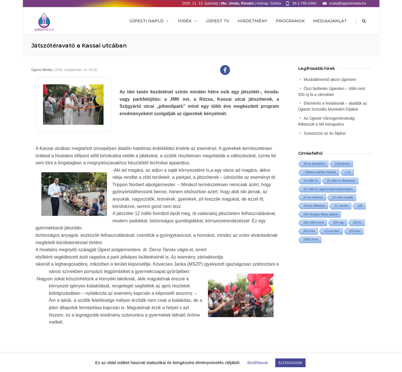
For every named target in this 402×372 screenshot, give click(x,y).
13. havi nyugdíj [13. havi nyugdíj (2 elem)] (342, 197)
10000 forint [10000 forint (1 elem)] (311, 239)
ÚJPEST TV (217, 20)
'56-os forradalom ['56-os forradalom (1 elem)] (315, 163)
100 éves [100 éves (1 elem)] (309, 231)
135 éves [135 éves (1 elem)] (355, 231)
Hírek (187, 20)
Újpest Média (41, 70)
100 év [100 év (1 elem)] (357, 222)
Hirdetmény (252, 20)
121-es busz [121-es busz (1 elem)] (331, 231)
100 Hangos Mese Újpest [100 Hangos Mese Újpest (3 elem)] (321, 214)
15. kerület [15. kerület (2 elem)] (341, 205)
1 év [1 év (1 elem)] (348, 172)
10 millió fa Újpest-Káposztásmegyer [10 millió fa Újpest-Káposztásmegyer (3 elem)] (328, 189)
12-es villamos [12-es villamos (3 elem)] (313, 197)
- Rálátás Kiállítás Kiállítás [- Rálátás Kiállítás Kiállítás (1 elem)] (320, 172)
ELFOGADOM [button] (290, 363)
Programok (290, 20)
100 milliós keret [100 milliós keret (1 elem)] (314, 222)
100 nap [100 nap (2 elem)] (338, 222)
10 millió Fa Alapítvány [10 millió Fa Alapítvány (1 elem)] (341, 180)
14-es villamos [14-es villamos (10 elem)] (314, 206)
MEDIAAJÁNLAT (330, 20)
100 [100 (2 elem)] (360, 205)
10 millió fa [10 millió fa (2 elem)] (311, 180)
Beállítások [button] (257, 362)
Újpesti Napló (149, 20)
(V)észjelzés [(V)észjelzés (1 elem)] (342, 163)
